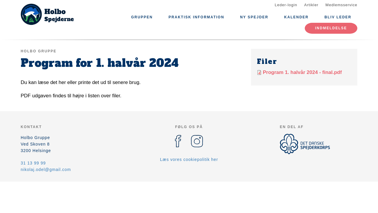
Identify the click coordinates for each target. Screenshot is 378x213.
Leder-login (286, 5)
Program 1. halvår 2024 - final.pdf (302, 72)
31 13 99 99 (33, 163)
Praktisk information (196, 17)
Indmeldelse (331, 28)
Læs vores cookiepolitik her (189, 159)
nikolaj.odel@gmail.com (46, 169)
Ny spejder (254, 17)
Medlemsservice (341, 5)
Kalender (296, 17)
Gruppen (142, 17)
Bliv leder (338, 17)
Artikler (311, 5)
